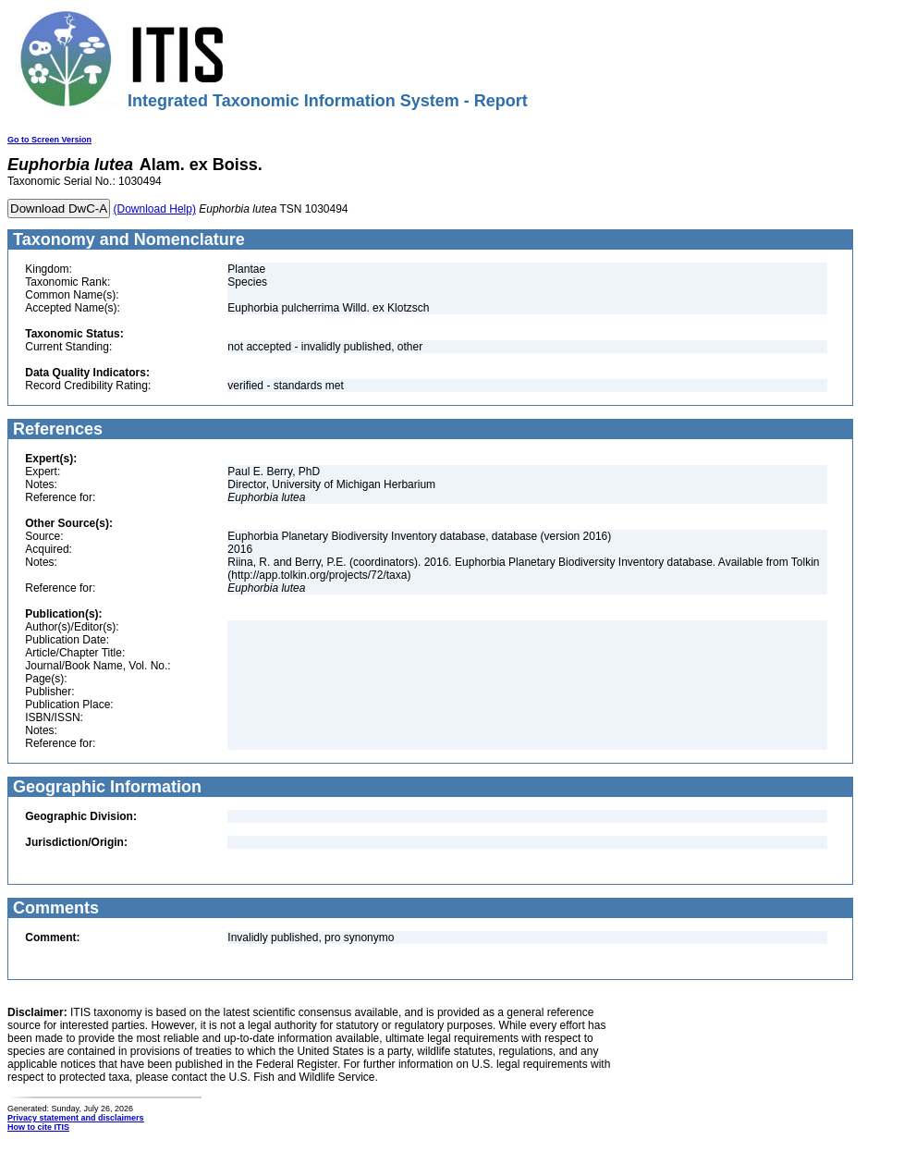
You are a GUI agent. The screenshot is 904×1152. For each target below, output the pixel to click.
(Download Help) (155, 208)
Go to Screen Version (49, 139)
